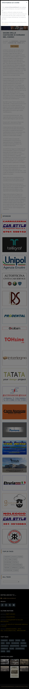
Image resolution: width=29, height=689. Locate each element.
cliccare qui (5, 24)
